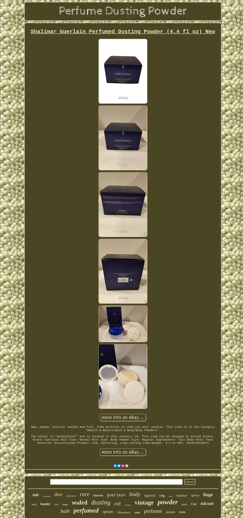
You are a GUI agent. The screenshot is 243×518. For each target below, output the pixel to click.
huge (208, 494)
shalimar (181, 495)
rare (84, 494)
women (127, 505)
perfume (153, 511)
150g (162, 495)
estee (137, 512)
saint (170, 496)
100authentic (124, 512)
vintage (144, 502)
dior (58, 494)
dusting (101, 502)
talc (36, 494)
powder (168, 502)
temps (65, 504)
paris (184, 504)
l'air (194, 504)
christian (46, 496)
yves (182, 512)
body (134, 494)
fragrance (71, 495)
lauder (45, 504)
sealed (79, 502)
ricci (34, 504)
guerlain (116, 495)
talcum (207, 503)
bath (65, 511)
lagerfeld (149, 495)
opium (107, 511)
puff (117, 503)
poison (170, 512)
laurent (98, 495)
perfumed (86, 510)
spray (195, 495)
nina (56, 504)
